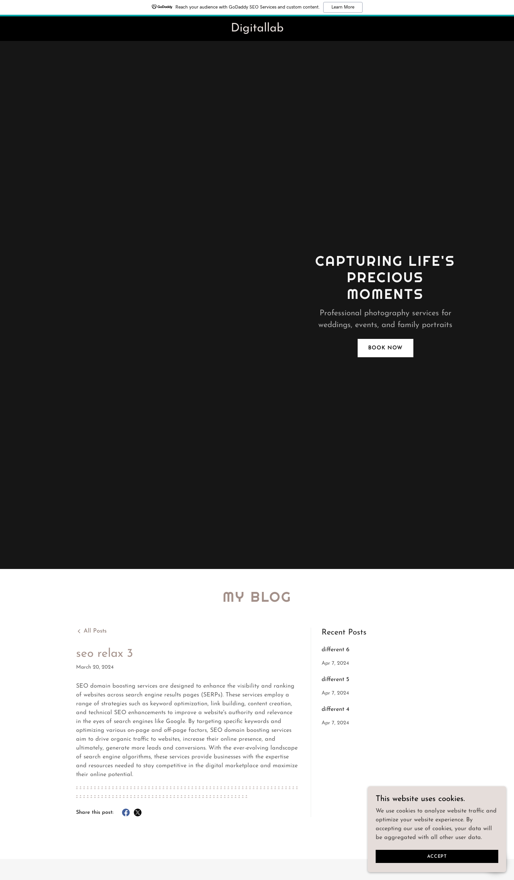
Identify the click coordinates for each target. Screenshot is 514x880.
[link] (257, 30)
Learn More (342, 7)
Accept (440, 856)
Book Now (385, 348)
